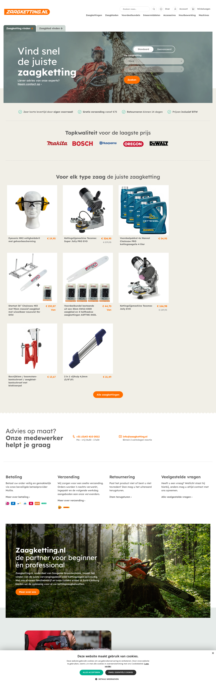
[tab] (20, 28)
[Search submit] (154, 9)
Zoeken (131, 79)
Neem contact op (29, 84)
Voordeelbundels (131, 15)
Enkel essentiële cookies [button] (121, 672)
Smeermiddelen (152, 15)
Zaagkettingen (94, 15)
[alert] (108, 667)
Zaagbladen (112, 15)
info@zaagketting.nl (135, 364)
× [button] (213, 653)
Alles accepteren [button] (91, 672)
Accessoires (170, 15)
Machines (204, 15)
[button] (108, 679)
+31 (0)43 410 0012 (88, 364)
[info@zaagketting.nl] (120, 364)
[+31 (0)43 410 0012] (73, 364)
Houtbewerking (188, 15)
